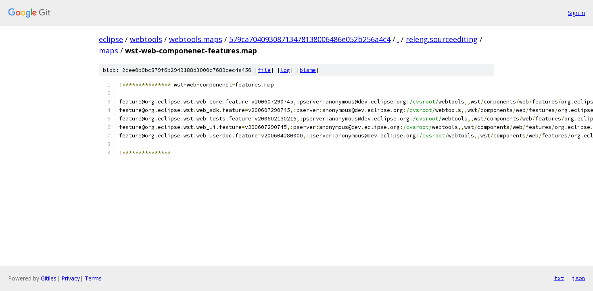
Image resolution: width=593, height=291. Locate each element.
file (264, 70)
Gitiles (48, 278)
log (285, 70)
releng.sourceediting (442, 39)
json (578, 278)
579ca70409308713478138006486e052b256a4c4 (309, 39)
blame (308, 70)
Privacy (70, 278)
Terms (93, 278)
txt (559, 278)
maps (108, 50)
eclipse (111, 39)
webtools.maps (195, 39)
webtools (146, 39)
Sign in (576, 13)
